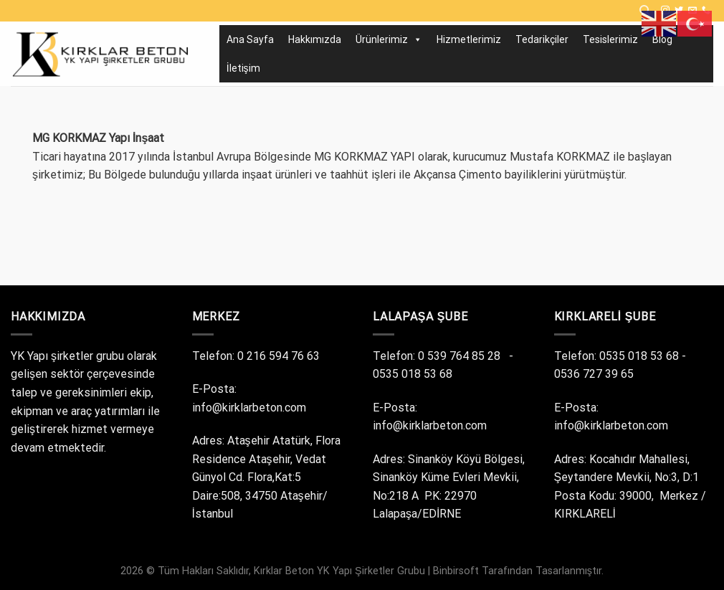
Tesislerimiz (610, 39)
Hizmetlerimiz (469, 39)
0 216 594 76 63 (280, 356)
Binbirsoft (456, 571)
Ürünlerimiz (389, 39)
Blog (662, 39)
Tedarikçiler (541, 39)
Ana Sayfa (250, 39)
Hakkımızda (314, 39)
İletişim (243, 68)
